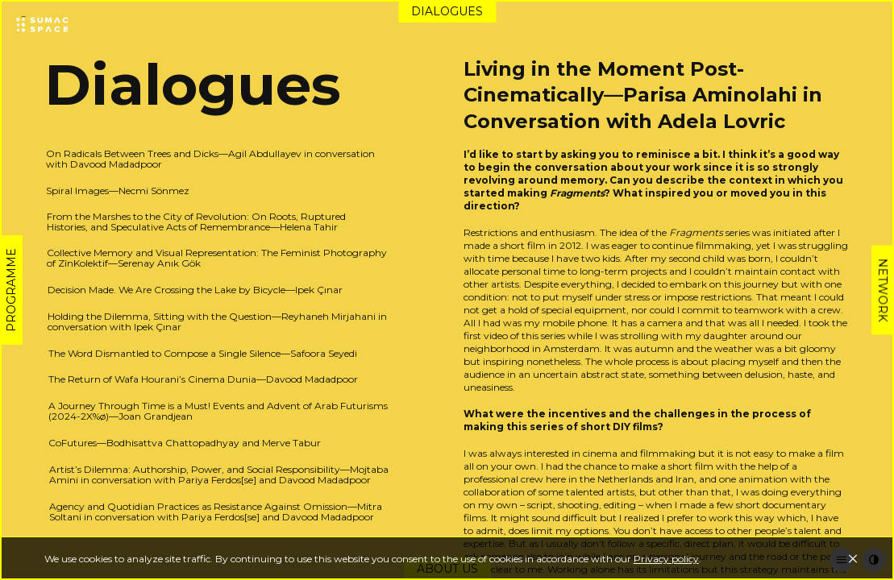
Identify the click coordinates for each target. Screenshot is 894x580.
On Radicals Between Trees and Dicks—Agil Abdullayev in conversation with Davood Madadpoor (210, 158)
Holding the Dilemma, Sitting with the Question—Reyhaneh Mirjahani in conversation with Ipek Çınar (217, 321)
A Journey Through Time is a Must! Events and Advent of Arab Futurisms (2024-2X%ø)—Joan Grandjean (218, 411)
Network (882, 290)
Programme (11, 290)
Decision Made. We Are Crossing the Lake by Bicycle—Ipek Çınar (195, 290)
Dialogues (447, 11)
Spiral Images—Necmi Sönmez (117, 190)
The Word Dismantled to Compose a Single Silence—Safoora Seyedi (202, 353)
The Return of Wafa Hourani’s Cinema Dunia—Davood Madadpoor (203, 379)
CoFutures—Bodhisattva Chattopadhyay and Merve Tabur (184, 443)
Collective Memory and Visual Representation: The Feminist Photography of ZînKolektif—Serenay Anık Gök (217, 257)
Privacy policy (666, 559)
